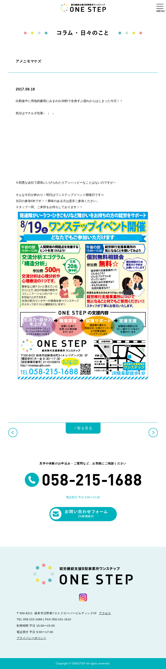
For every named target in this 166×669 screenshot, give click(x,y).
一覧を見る (83, 428)
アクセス (105, 613)
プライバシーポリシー (31, 638)
